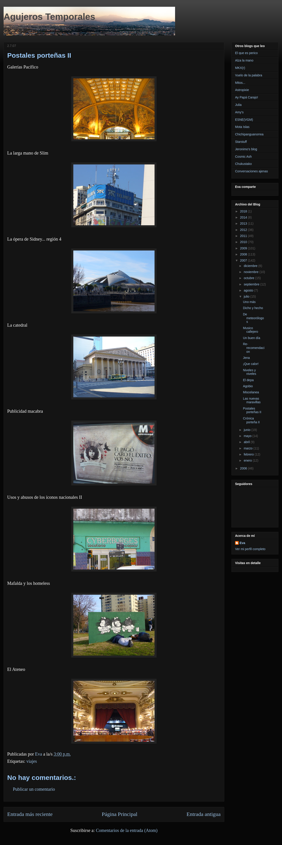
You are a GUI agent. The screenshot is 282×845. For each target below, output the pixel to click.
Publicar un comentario (34, 789)
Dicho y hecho (253, 308)
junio (247, 430)
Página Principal (119, 814)
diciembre (251, 266)
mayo (248, 436)
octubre (249, 278)
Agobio (248, 386)
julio (247, 296)
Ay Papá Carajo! (246, 97)
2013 (244, 223)
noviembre (251, 272)
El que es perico (246, 53)
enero (248, 460)
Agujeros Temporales (49, 17)
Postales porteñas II (252, 410)
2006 (244, 468)
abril (247, 442)
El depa (248, 380)
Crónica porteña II (251, 420)
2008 (244, 254)
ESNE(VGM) (244, 119)
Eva (242, 543)
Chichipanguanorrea (249, 134)
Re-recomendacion (253, 347)
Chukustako (243, 164)
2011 (244, 236)
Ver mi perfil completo (250, 549)
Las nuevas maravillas (252, 400)
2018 (244, 211)
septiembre (252, 284)
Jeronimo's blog (246, 149)
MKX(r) (240, 68)
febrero (249, 454)
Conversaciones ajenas (251, 171)
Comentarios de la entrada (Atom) (126, 830)
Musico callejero (250, 330)
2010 (244, 242)
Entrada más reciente (30, 814)
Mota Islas (242, 127)
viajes (31, 761)
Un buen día (251, 338)
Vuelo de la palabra (248, 75)
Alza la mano (244, 60)
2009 (244, 248)
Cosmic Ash (243, 156)
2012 (244, 230)
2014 (244, 217)
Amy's (239, 112)
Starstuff (241, 141)
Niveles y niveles (249, 372)
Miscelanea (251, 392)
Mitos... (240, 82)
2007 (244, 260)
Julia (238, 105)
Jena (246, 358)
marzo (248, 448)
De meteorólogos (253, 318)
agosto (249, 290)
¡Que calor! (251, 364)
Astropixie (242, 90)
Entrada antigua (204, 814)
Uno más (249, 302)
